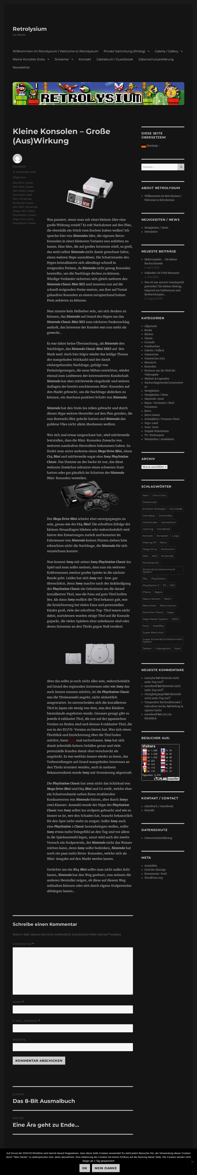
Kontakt (85, 59)
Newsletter (21, 67)
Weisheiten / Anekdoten (159, 439)
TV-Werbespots (154, 435)
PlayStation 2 (151, 585)
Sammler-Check (153, 612)
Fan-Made (175, 508)
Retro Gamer (152, 415)
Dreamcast (150, 502)
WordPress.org (153, 877)
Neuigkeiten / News (156, 227)
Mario (163, 542)
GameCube (150, 522)
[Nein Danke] (192, 1162)
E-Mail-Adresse (26, 1021)
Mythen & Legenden (156, 378)
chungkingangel (154, 694)
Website (19, 1039)
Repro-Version (151, 598)
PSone (147, 592)
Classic (148, 338)
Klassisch (150, 362)
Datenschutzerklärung (156, 59)
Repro (158, 592)
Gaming (148, 528)
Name (18, 1002)
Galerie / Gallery (166, 51)
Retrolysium (30, 29)
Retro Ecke (149, 605)
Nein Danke (106, 1168)
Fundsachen (152, 346)
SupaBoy (158, 625)
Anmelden (150, 865)
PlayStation (158, 578)
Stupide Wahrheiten (156, 431)
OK (85, 1168)
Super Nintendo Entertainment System (162, 640)
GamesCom (151, 354)
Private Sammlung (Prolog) (124, 51)
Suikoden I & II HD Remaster (161, 273)
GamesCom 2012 (154, 358)
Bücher (148, 334)
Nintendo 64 (151, 562)
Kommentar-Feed (155, 873)
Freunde (149, 342)
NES (154, 555)
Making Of (149, 542)
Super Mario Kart (153, 632)
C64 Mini (18, 182)
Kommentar (23, 944)
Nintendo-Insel (154, 399)
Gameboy (149, 515)
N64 (145, 555)
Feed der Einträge (155, 869)
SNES (175, 618)
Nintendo (25, 198)
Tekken (147, 648)
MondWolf (19, 166)
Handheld (163, 528)
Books (148, 330)
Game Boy (165, 515)
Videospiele (163, 648)
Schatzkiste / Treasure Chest (161, 419)
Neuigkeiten (151, 390)
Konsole (148, 535)
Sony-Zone (151, 427)
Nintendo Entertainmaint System (159, 570)
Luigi (175, 535)
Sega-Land (151, 423)
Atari (146, 495)
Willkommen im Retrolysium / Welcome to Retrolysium (55, 51)
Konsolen (150, 366)
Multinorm (167, 549)
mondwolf (150, 686)
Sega (16, 219)
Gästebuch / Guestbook (115, 59)
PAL (145, 578)
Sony (23, 219)
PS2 (172, 585)
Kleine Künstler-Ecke (29, 59)
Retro (147, 411)
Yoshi (177, 648)
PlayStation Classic (24, 215)
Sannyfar (150, 678)
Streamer (62, 59)
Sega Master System (155, 618)
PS (164, 585)
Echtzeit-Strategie (154, 508)
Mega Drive (150, 549)
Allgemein (19, 177)
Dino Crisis (159, 495)
